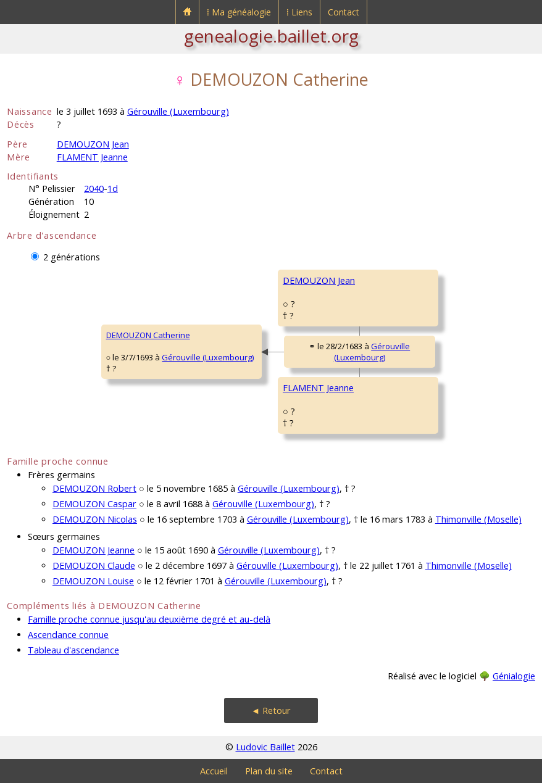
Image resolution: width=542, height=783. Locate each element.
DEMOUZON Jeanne (93, 550)
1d (112, 188)
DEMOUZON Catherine (148, 335)
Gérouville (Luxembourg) (178, 111)
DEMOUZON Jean (93, 144)
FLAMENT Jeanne (92, 157)
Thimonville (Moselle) (478, 519)
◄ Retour (271, 710)
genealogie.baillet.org (271, 36)
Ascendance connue (68, 634)
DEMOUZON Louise (93, 581)
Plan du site (269, 771)
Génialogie (514, 676)
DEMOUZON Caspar (94, 504)
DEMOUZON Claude (93, 565)
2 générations (71, 257)
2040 (94, 188)
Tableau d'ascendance (73, 650)
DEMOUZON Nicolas (94, 519)
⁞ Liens (299, 12)
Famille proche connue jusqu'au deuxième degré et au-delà (149, 619)
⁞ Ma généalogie (239, 12)
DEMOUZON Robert (94, 488)
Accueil (214, 771)
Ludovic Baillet (265, 747)
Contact (343, 12)
